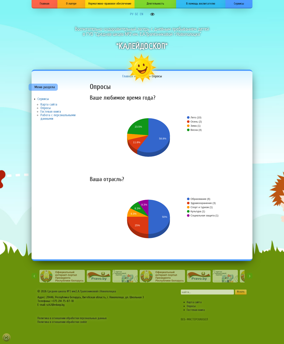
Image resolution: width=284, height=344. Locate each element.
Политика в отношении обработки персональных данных (71, 318)
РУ (131, 14)
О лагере (71, 3)
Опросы (45, 108)
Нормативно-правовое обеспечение (109, 3)
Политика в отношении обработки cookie (62, 322)
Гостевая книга (50, 111)
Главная (44, 3)
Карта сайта (48, 104)
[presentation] (34, 276)
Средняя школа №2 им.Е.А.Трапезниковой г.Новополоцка (81, 291)
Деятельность (155, 3)
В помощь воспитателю (200, 3)
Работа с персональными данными (58, 117)
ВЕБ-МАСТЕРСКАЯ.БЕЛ (194, 319)
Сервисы (239, 3)
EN (141, 14)
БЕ (136, 14)
